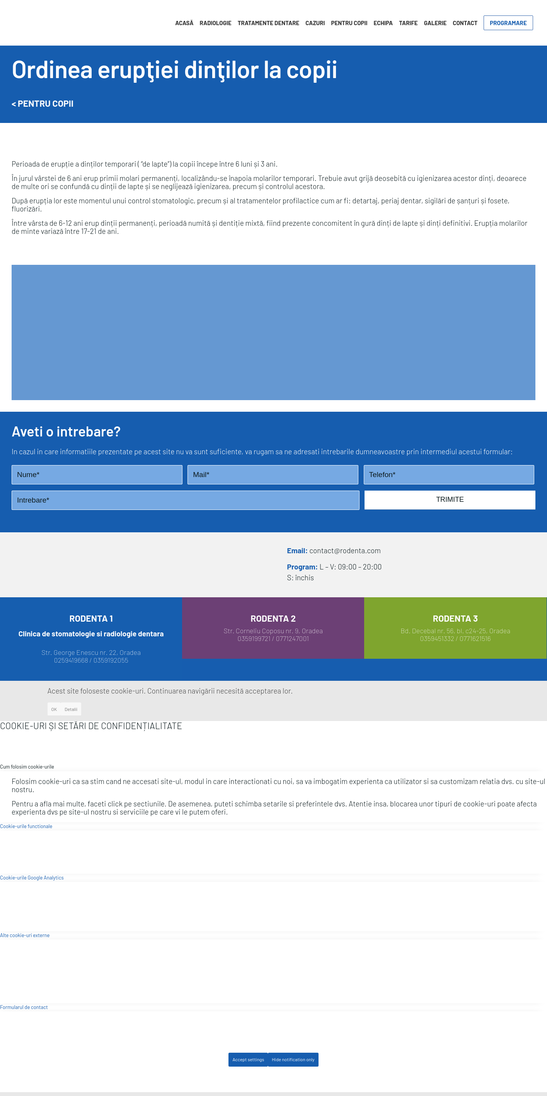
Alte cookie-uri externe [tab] (24, 935)
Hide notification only (293, 1059)
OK (54, 709)
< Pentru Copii (42, 103)
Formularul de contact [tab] (24, 1007)
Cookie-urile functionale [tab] (26, 826)
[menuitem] (184, 22)
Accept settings (248, 1059)
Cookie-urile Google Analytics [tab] (32, 877)
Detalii (71, 709)
